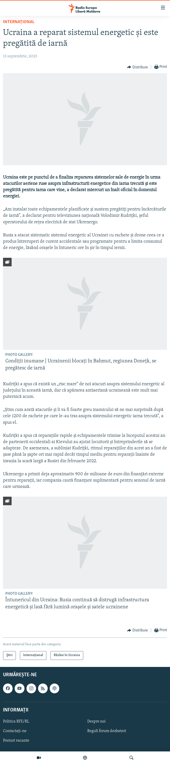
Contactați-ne (14, 731)
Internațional (18, 22)
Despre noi (96, 721)
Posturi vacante (16, 741)
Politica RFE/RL (16, 721)
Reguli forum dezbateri (106, 731)
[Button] (137, 67)
